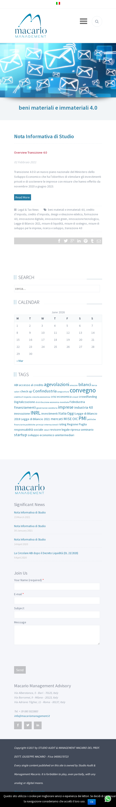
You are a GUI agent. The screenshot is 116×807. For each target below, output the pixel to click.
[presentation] (47, 655)
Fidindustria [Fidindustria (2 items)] (77, 402)
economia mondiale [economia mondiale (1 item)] (59, 402)
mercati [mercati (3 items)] (57, 419)
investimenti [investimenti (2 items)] (49, 413)
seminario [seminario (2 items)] (87, 430)
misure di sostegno (75, 223)
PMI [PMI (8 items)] (83, 418)
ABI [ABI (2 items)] (16, 385)
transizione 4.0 (73, 228)
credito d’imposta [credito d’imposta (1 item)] (22, 396)
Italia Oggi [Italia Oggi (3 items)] (66, 413)
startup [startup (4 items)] (20, 434)
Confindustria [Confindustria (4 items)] (45, 391)
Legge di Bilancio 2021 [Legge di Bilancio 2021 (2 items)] (35, 419)
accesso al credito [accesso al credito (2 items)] (31, 385)
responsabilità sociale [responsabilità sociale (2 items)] (28, 430)
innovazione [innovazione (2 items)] (22, 413)
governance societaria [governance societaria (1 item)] (47, 407)
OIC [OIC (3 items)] (75, 419)
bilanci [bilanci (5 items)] (84, 384)
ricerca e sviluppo (53, 228)
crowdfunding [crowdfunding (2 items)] (88, 397)
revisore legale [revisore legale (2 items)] (60, 430)
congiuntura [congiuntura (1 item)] (63, 391)
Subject (19, 608)
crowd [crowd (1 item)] (75, 396)
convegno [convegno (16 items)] (83, 390)
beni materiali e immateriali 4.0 (66, 210)
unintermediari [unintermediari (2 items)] (64, 435)
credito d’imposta (38, 214)
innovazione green (56, 219)
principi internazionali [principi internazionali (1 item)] (47, 424)
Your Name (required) (28, 580)
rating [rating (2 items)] (62, 424)
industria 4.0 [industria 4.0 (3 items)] (83, 407)
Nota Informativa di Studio (44, 136)
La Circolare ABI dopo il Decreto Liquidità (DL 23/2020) (46, 553)
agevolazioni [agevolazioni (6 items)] (56, 384)
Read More (22, 197)
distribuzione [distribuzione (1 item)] (42, 402)
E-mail (18, 594)
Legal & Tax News (28, 210)
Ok (91, 801)
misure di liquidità (52, 223)
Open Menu (83, 21)
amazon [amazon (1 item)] (74, 385)
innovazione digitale (31, 219)
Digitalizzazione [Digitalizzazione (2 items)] (24, 402)
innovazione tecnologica (84, 219)
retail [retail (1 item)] (46, 429)
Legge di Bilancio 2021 (27, 223)
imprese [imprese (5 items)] (66, 407)
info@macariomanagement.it (32, 716)
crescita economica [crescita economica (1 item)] (41, 396)
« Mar (20, 361)
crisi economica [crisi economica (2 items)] (61, 397)
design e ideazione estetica (67, 214)
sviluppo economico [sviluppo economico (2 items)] (41, 435)
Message (20, 622)
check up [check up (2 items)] (26, 391)
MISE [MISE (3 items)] (68, 419)
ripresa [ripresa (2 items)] (75, 430)
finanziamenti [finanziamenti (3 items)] (25, 407)
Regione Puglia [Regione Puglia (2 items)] (77, 424)
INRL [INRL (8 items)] (36, 413)
